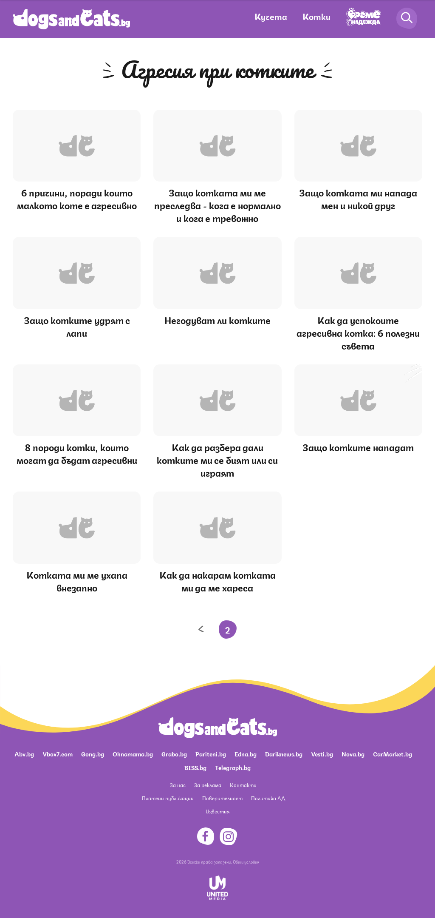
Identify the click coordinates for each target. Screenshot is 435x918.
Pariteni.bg (210, 753)
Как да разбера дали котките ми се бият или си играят (217, 459)
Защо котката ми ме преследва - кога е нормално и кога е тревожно (217, 204)
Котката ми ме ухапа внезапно (76, 581)
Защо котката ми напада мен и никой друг (358, 198)
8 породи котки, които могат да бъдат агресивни (77, 453)
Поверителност (222, 797)
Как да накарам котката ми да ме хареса (217, 581)
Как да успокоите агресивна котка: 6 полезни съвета (358, 332)
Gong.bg (92, 753)
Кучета (270, 16)
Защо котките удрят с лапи (77, 326)
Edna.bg (245, 753)
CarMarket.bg (392, 753)
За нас (178, 784)
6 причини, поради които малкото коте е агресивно (77, 198)
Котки (316, 16)
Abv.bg (24, 753)
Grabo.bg (174, 753)
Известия (217, 811)
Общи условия (246, 861)
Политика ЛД (268, 797)
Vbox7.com (57, 753)
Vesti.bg (322, 753)
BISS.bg (195, 767)
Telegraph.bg (233, 767)
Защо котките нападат (358, 446)
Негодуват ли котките (217, 319)
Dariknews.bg (283, 753)
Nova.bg (353, 753)
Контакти (243, 784)
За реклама (207, 784)
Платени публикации (168, 797)
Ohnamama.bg (133, 753)
